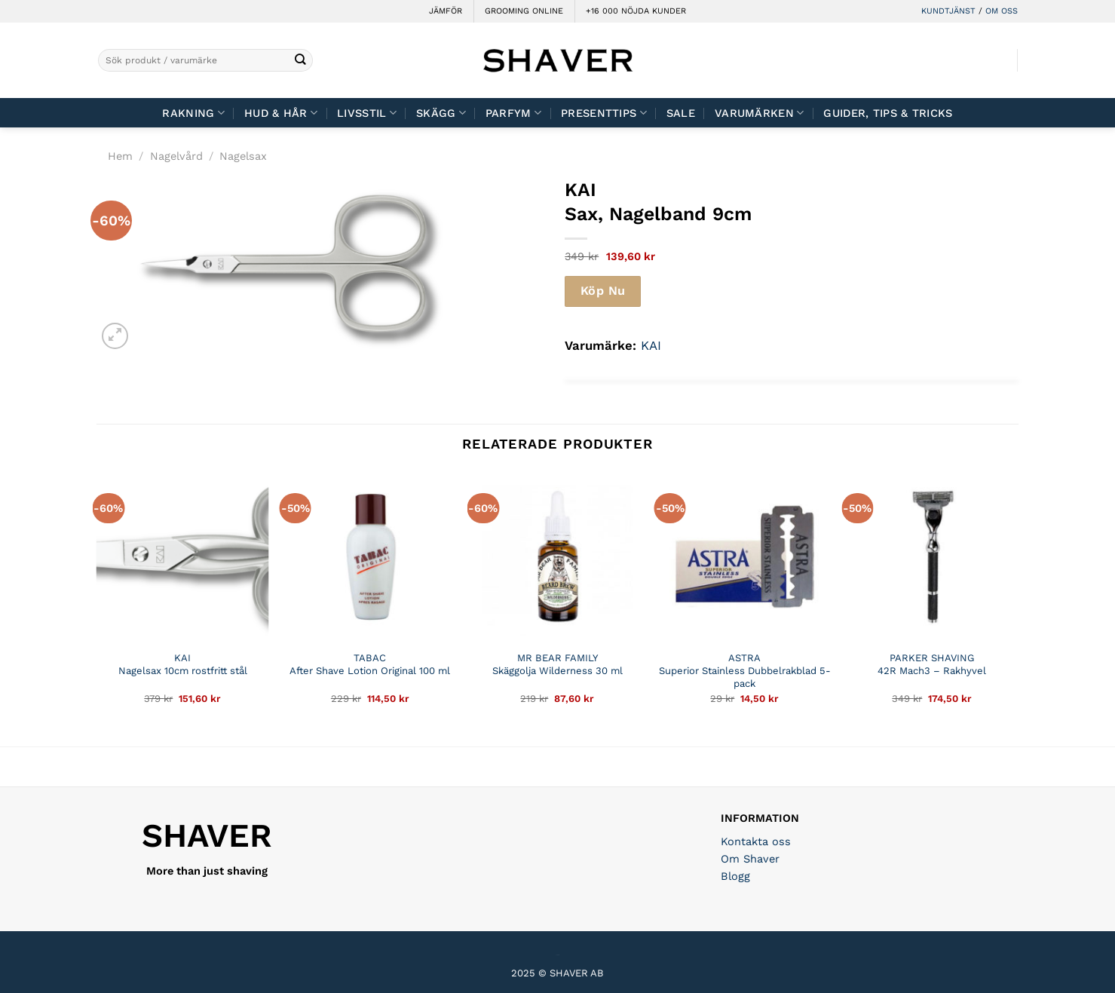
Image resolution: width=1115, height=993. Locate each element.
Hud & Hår (280, 113)
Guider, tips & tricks (887, 113)
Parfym (513, 113)
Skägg (441, 113)
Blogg (735, 876)
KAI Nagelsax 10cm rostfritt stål (182, 664)
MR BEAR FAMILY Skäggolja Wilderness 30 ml (557, 664)
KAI (651, 345)
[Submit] (300, 60)
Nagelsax (243, 156)
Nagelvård (176, 156)
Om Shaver (750, 859)
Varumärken (759, 113)
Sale (680, 113)
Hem (120, 156)
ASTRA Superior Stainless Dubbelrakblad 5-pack (745, 670)
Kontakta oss (756, 841)
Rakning (193, 113)
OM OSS (1001, 11)
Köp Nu (603, 290)
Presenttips (604, 113)
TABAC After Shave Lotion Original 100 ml (369, 664)
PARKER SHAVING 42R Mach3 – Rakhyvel (932, 664)
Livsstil (367, 113)
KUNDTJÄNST (948, 11)
